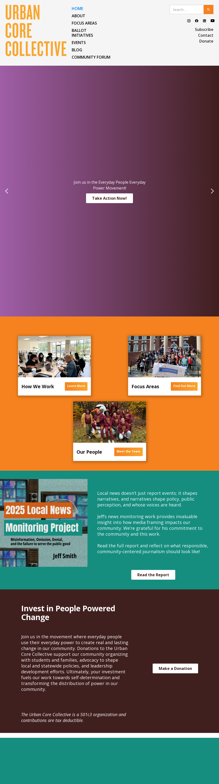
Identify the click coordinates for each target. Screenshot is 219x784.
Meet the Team (128, 451)
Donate (206, 41)
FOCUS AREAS (84, 23)
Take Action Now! (109, 198)
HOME (77, 8)
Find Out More (184, 386)
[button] (9, 191)
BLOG (77, 50)
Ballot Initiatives (82, 33)
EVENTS (79, 42)
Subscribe (204, 29)
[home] (38, 30)
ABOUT (78, 15)
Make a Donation (175, 668)
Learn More (76, 386)
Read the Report (153, 574)
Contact (205, 35)
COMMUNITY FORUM (91, 57)
